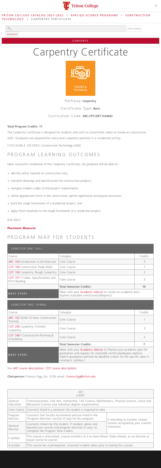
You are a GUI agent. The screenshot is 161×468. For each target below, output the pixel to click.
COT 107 (14, 277)
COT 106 (14, 272)
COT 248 (14, 335)
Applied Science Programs (94, 15)
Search (12, 34)
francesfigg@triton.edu (81, 376)
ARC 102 (13, 317)
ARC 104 (13, 261)
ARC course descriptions (28, 368)
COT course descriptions (60, 368)
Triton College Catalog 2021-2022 (33, 15)
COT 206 (14, 326)
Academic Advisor (92, 292)
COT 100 (14, 267)
